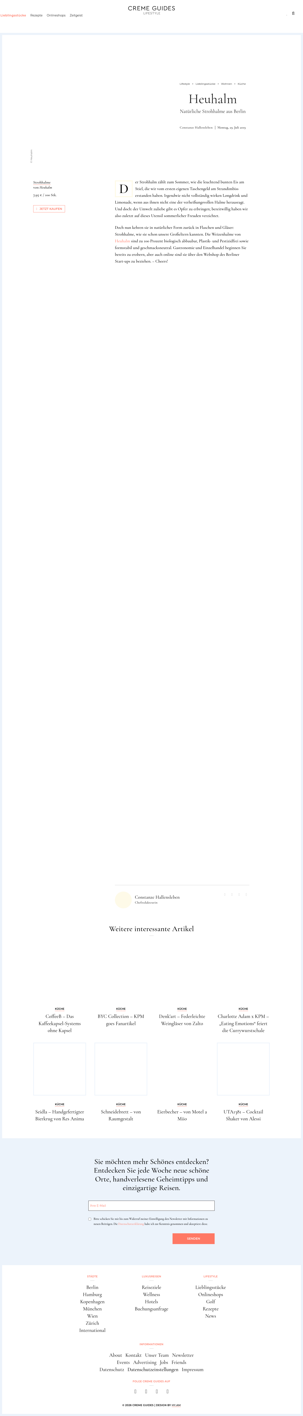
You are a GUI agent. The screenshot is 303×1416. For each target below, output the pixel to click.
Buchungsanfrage (151, 1309)
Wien (92, 1316)
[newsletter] (167, 1393)
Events (123, 1362)
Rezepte (44, 22)
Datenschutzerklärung (131, 1224)
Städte (14, 13)
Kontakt (133, 1355)
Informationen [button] (151, 1344)
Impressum (193, 1369)
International (92, 1330)
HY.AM (176, 1405)
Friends (178, 1362)
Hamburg (92, 1294)
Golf (210, 1302)
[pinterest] (157, 1393)
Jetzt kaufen (49, 209)
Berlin (92, 1287)
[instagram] (146, 1393)
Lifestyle (68, 13)
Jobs (164, 1362)
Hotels (151, 1302)
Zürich (92, 1323)
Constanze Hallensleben (196, 127)
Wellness (151, 1294)
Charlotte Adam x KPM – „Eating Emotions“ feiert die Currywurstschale (243, 1023)
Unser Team (157, 1355)
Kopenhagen (92, 1302)
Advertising (145, 1362)
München (92, 1309)
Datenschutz (112, 1369)
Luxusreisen (40, 13)
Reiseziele (151, 1287)
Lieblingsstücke (21, 22)
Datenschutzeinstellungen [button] (153, 1369)
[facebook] (135, 1393)
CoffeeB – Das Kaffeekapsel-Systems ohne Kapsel (60, 1023)
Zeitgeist (84, 22)
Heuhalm (122, 241)
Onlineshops (64, 22)
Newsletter (183, 1355)
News (210, 1316)
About (115, 1355)
